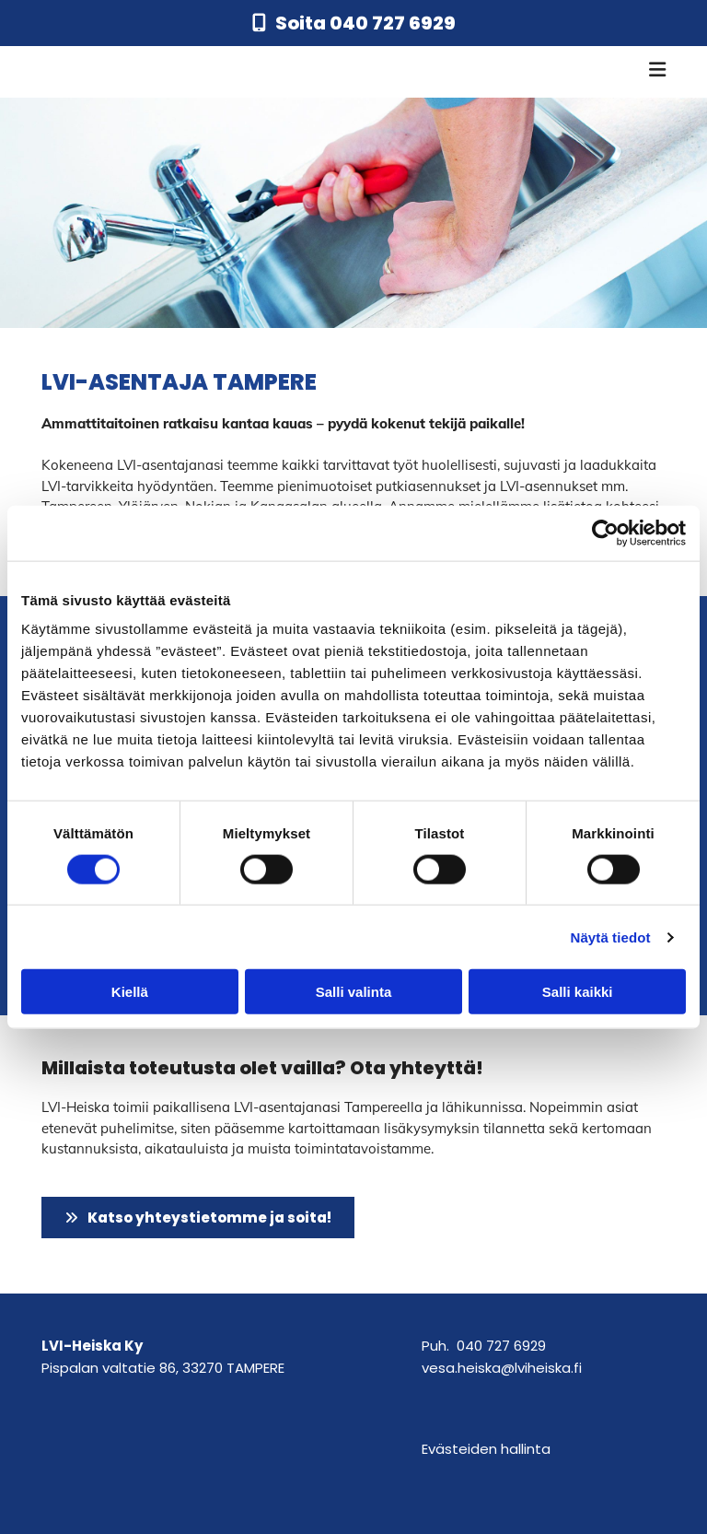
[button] (353, 23)
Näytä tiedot (611, 936)
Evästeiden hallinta (486, 1448)
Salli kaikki (577, 992)
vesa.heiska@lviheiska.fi (502, 1367)
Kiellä (129, 992)
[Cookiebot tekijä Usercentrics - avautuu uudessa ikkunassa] (605, 532)
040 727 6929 (501, 1345)
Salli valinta (354, 992)
